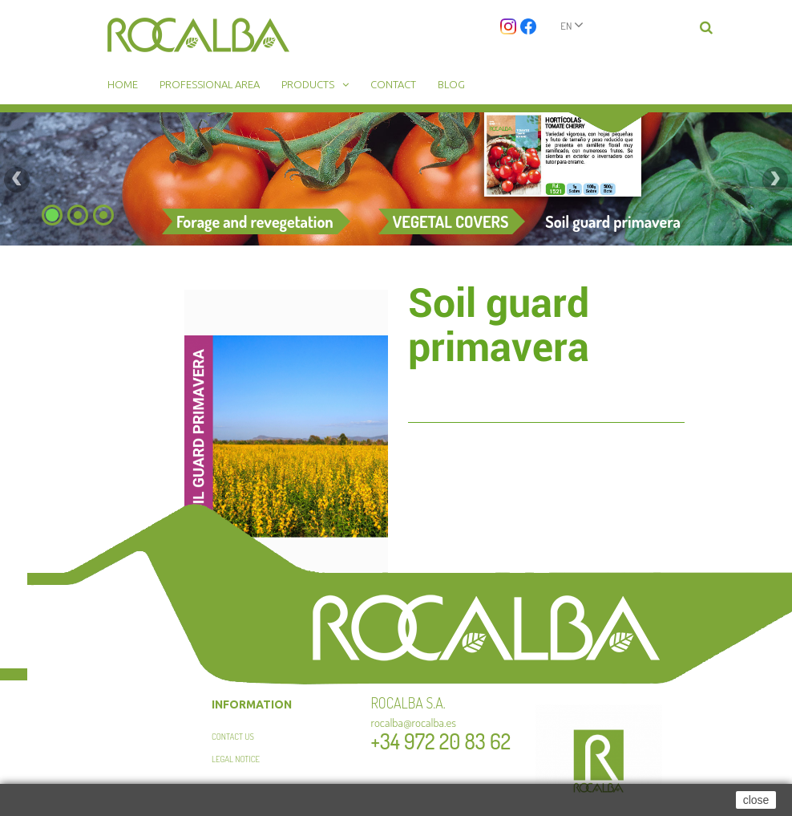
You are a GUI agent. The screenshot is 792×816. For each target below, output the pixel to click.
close (756, 800)
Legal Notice (236, 759)
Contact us (233, 736)
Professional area (210, 84)
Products (307, 84)
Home (122, 84)
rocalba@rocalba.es (414, 722)
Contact (393, 84)
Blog (451, 84)
